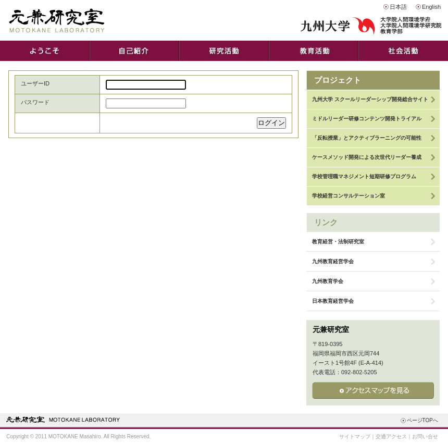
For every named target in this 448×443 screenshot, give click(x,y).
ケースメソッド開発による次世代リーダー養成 (366, 157)
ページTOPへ (422, 420)
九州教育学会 (327, 281)
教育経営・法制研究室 (338, 241)
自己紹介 (134, 51)
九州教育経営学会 (333, 261)
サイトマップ (354, 436)
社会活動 (403, 51)
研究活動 (224, 51)
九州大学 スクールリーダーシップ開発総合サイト (370, 99)
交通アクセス (391, 436)
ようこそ (45, 51)
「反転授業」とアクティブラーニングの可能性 (366, 138)
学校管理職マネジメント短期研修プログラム (364, 176)
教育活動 (313, 51)
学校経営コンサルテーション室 (348, 196)
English (431, 7)
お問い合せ (425, 436)
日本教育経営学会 (333, 301)
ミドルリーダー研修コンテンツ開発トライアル (366, 118)
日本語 (398, 7)
